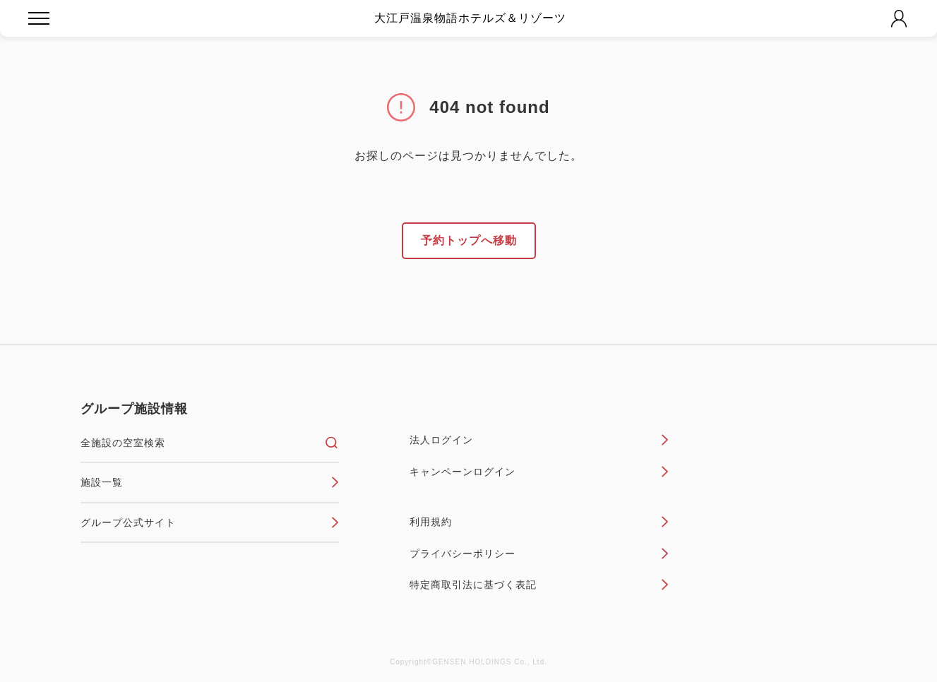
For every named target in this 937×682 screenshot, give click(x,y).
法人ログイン (539, 440)
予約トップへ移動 (469, 240)
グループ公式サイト (210, 522)
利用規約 (539, 522)
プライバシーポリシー (539, 553)
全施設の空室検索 (210, 443)
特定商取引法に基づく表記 (539, 585)
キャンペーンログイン (539, 472)
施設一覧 (210, 482)
